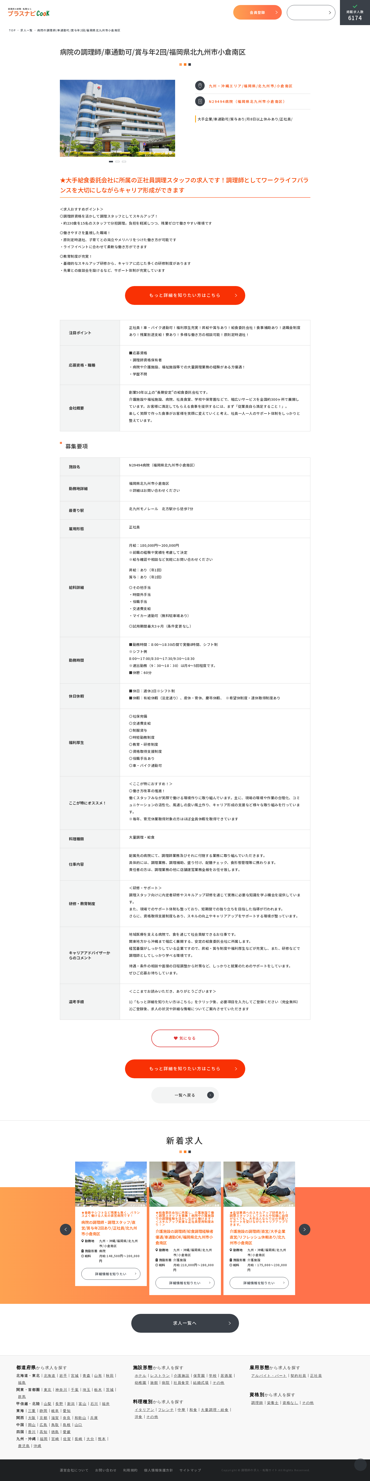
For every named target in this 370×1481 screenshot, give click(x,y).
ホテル (141, 1376)
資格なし (290, 1403)
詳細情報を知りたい (111, 1273)
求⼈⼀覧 (26, 30)
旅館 (154, 1383)
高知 (44, 1432)
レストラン (160, 1376)
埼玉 (87, 1390)
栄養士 (273, 1403)
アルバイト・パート (269, 1376)
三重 (32, 1411)
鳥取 (55, 1425)
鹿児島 (24, 1446)
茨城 (110, 1390)
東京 (48, 1390)
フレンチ (166, 1410)
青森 (87, 1376)
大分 (90, 1439)
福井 (106, 1404)
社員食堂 (181, 1383)
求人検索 (178, 12)
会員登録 (257, 12)
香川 (32, 1432)
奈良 (67, 1418)
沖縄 (38, 1446)
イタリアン (145, 1410)
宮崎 (55, 1439)
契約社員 (298, 1376)
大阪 (32, 1418)
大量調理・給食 (214, 1410)
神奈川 (61, 1390)
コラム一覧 (217, 12)
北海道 (50, 1376)
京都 (44, 1418)
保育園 (199, 1376)
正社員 (316, 1376)
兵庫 (94, 1418)
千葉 (75, 1390)
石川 (94, 1404)
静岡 (44, 1411)
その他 (218, 1383)
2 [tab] (117, 161)
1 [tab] (111, 161)
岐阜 (55, 1411)
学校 (213, 1376)
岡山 (32, 1425)
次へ (302, 1226)
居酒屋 (226, 1376)
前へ (63, 1226)
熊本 (102, 1439)
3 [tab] (124, 161)
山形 (98, 1376)
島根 (67, 1425)
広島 (44, 1425)
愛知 (67, 1411)
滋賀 (55, 1418)
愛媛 (67, 1432)
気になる (196, 12)
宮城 (75, 1376)
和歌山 (80, 1418)
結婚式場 (201, 1383)
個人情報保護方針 (158, 1470)
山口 (79, 1425)
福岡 (44, 1439)
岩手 (63, 1376)
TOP (88, 12)
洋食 (139, 1417)
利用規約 (130, 1470)
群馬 (22, 1397)
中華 (182, 1410)
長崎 (79, 1439)
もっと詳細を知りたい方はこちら (184, 295)
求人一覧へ (185, 1323)
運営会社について (74, 1470)
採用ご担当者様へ (311, 12)
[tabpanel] (117, 118)
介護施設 (182, 1376)
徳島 (55, 1432)
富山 (83, 1404)
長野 (59, 1404)
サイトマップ (190, 1470)
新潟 (71, 1404)
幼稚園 (141, 1383)
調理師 (257, 1403)
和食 (193, 1410)
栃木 (98, 1390)
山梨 (48, 1404)
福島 (22, 1383)
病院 (166, 1383)
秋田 (110, 1376)
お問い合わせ (106, 1470)
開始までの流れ (154, 12)
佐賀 (67, 1439)
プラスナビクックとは (120, 12)
